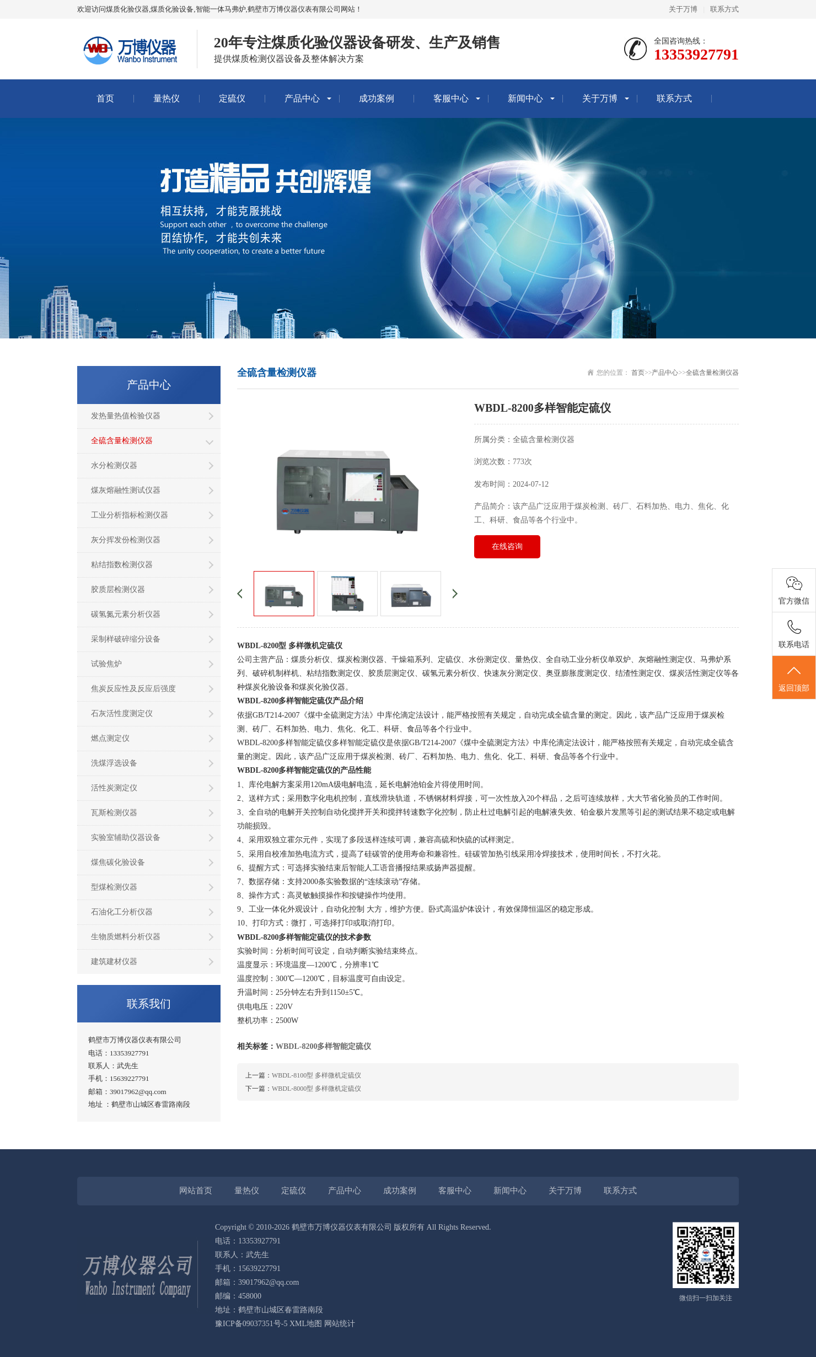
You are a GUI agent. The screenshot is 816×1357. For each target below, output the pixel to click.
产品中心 (302, 98)
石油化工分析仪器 (122, 912)
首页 (105, 98)
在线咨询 (507, 546)
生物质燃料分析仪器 (125, 937)
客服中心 (451, 98)
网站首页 (195, 1190)
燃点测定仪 (110, 738)
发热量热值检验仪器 (125, 416)
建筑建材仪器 (114, 961)
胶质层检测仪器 (118, 589)
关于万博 (683, 9)
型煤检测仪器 (114, 887)
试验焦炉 (106, 664)
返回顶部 (793, 678)
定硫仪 (232, 98)
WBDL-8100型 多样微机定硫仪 (316, 1075)
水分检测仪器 (114, 465)
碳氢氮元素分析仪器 (125, 614)
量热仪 (166, 98)
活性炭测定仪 (114, 788)
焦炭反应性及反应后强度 (133, 689)
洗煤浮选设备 (114, 763)
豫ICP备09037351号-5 (251, 1324)
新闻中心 (525, 98)
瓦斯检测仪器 (114, 813)
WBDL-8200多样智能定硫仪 (323, 1046)
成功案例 (376, 98)
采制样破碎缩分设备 (125, 639)
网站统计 (339, 1324)
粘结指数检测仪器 (122, 565)
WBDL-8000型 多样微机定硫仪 (316, 1088)
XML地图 (305, 1324)
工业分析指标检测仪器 (129, 515)
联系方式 (724, 9)
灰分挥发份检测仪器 (125, 540)
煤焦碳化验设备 (118, 862)
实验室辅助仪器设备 (125, 837)
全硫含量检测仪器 (122, 441)
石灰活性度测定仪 (122, 713)
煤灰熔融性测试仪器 (125, 490)
